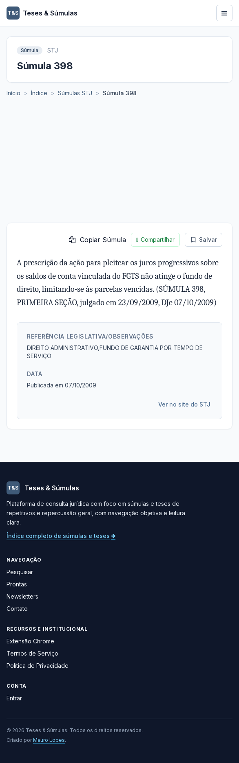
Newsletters (22, 596)
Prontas (17, 584)
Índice (39, 93)
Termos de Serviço (32, 653)
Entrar (14, 698)
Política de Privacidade (38, 665)
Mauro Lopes (49, 740)
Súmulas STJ (75, 93)
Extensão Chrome (30, 641)
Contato (17, 608)
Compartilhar (155, 240)
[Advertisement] (119, 162)
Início (13, 93)
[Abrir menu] (224, 13)
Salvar (203, 239)
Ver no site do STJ (184, 404)
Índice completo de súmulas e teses (61, 535)
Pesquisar (20, 571)
